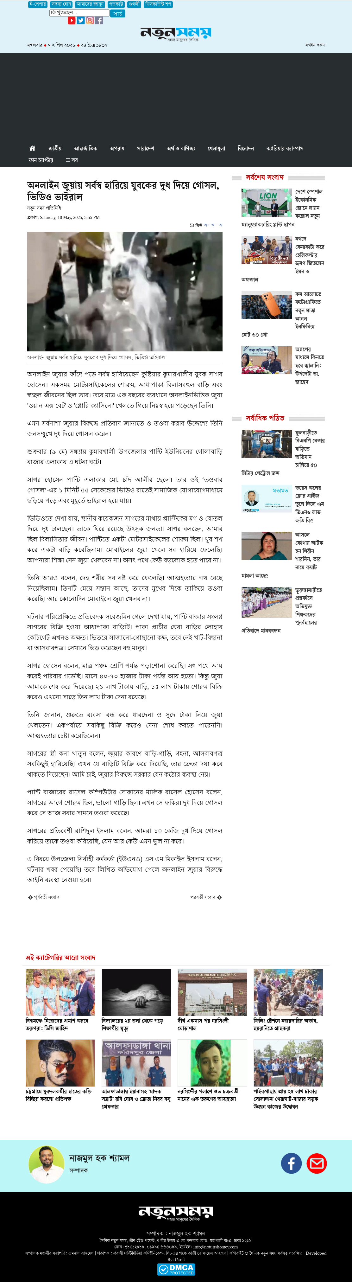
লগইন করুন (315, 45)
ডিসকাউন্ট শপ (158, 4)
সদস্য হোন (61, 4)
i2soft (180, 1260)
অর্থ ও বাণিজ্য (181, 149)
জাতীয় (54, 149)
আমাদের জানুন (90, 4)
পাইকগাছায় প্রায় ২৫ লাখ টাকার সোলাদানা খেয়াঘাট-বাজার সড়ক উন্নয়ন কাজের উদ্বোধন (286, 1100)
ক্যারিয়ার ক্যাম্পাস (285, 149)
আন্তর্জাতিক (85, 149)
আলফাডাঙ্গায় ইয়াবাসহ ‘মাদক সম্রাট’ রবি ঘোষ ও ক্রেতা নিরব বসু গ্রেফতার (136, 1100)
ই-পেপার (38, 4)
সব (72, 161)
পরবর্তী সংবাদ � (206, 898)
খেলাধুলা (216, 149)
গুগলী (134, 4)
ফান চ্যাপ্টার (41, 161)
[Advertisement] (176, 97)
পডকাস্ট (116, 4)
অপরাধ (117, 149)
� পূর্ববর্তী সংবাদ (43, 898)
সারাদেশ (145, 149)
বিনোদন (246, 149)
